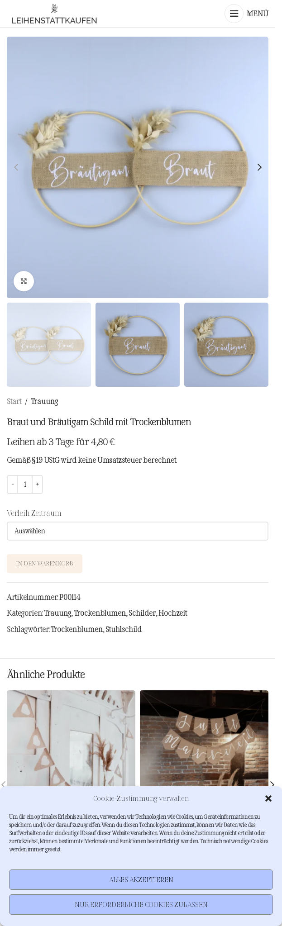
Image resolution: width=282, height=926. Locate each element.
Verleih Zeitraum (34, 513)
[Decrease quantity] (12, 484)
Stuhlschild (123, 629)
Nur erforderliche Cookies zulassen (141, 904)
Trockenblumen (100, 612)
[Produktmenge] (25, 484)
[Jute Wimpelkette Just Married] (204, 754)
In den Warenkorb (44, 563)
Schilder (142, 612)
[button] (268, 798)
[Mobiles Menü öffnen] (246, 14)
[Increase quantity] (37, 484)
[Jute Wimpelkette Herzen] (71, 754)
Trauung (44, 401)
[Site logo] (54, 13)
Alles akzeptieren (141, 879)
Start (14, 401)
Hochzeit (172, 612)
